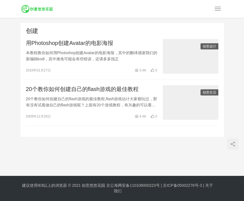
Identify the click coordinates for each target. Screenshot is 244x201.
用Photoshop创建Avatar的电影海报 (69, 43)
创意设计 (209, 46)
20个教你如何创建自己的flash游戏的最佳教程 (82, 89)
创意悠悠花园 (93, 185)
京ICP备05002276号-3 (182, 185)
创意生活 (209, 92)
